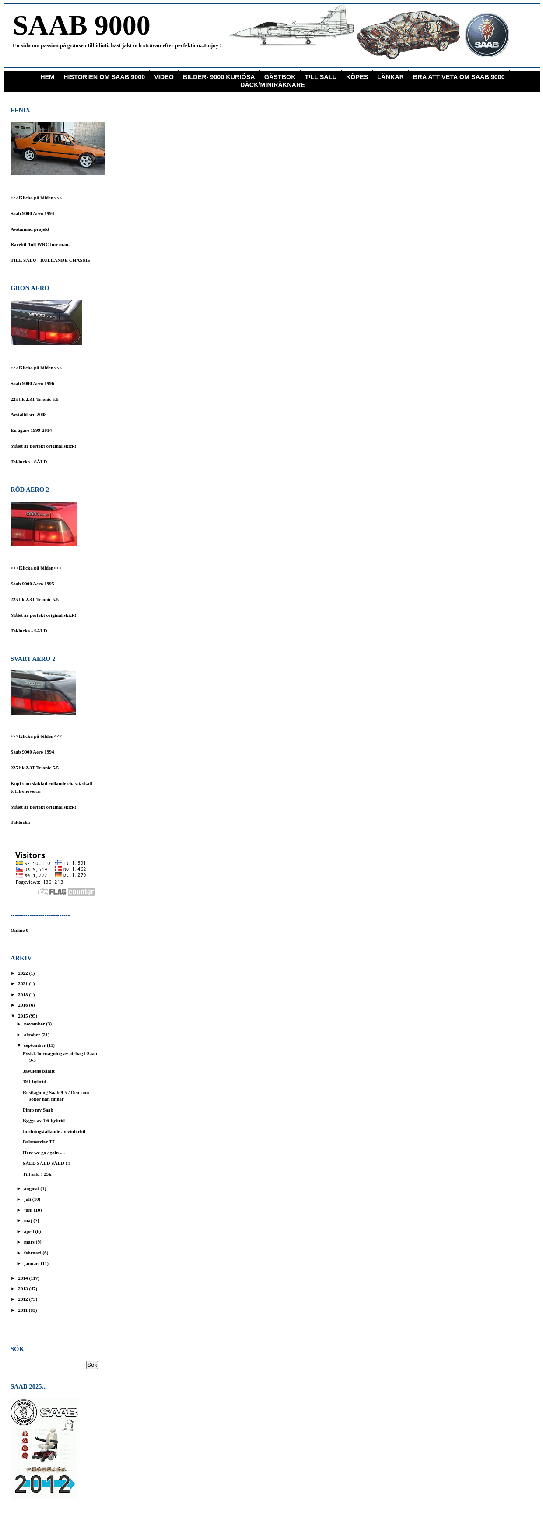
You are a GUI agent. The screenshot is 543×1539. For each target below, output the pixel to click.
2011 (23, 1310)
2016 (23, 1004)
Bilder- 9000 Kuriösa (219, 76)
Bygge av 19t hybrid (44, 1120)
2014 (23, 1278)
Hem (47, 76)
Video (164, 76)
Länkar (390, 76)
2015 (23, 1015)
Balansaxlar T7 (39, 1141)
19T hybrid (34, 1081)
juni (29, 1209)
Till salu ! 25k (37, 1174)
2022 (23, 973)
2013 (23, 1288)
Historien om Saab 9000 (104, 76)
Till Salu (321, 76)
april (29, 1231)
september (35, 1045)
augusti (32, 1188)
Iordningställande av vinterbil (54, 1131)
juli (28, 1199)
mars (30, 1241)
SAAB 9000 (82, 25)
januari (32, 1263)
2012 (23, 1299)
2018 (23, 994)
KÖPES (357, 76)
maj (28, 1220)
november (35, 1023)
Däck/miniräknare (272, 84)
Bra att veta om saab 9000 (459, 76)
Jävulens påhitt (39, 1070)
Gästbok (280, 76)
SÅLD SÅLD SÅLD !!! (46, 1163)
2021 (23, 983)
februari (33, 1252)
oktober (33, 1034)
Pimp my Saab (38, 1109)
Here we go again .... (44, 1152)
